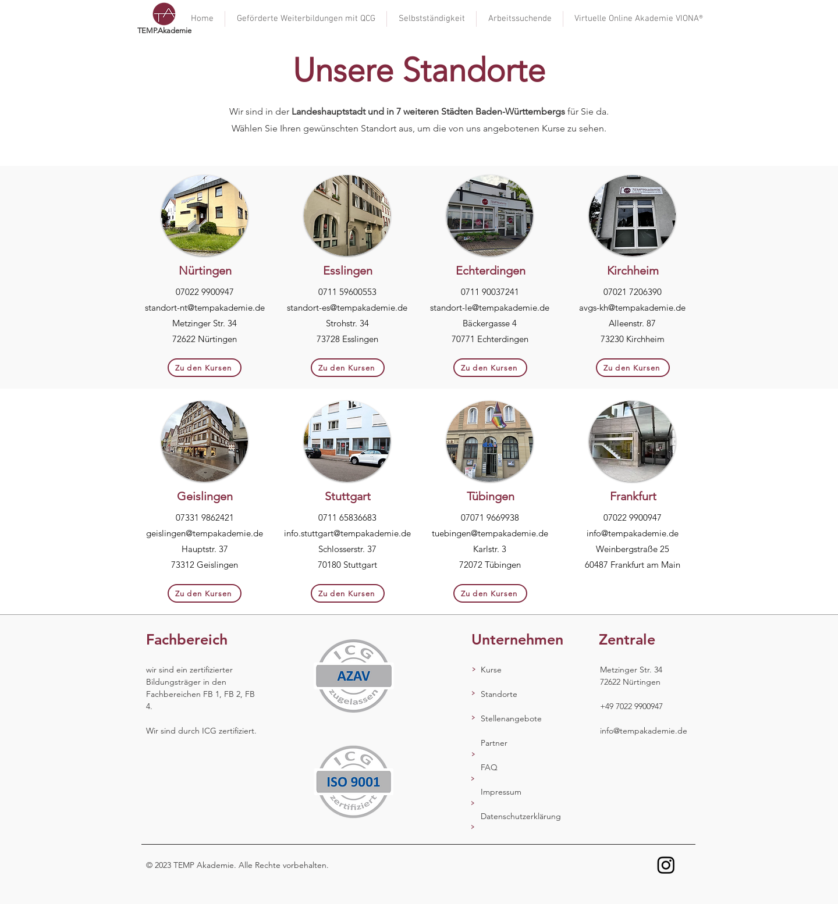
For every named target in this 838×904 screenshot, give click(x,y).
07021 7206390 (632, 291)
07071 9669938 (490, 517)
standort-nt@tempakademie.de (205, 307)
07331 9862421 (205, 517)
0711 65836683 (347, 517)
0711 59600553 (347, 291)
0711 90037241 (490, 291)
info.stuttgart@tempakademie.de (347, 533)
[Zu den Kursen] (205, 367)
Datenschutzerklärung (521, 816)
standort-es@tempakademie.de (347, 307)
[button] (431, 19)
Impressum (501, 791)
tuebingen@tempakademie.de (490, 533)
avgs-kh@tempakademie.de (632, 307)
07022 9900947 (205, 291)
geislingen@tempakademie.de (204, 533)
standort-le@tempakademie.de (489, 307)
